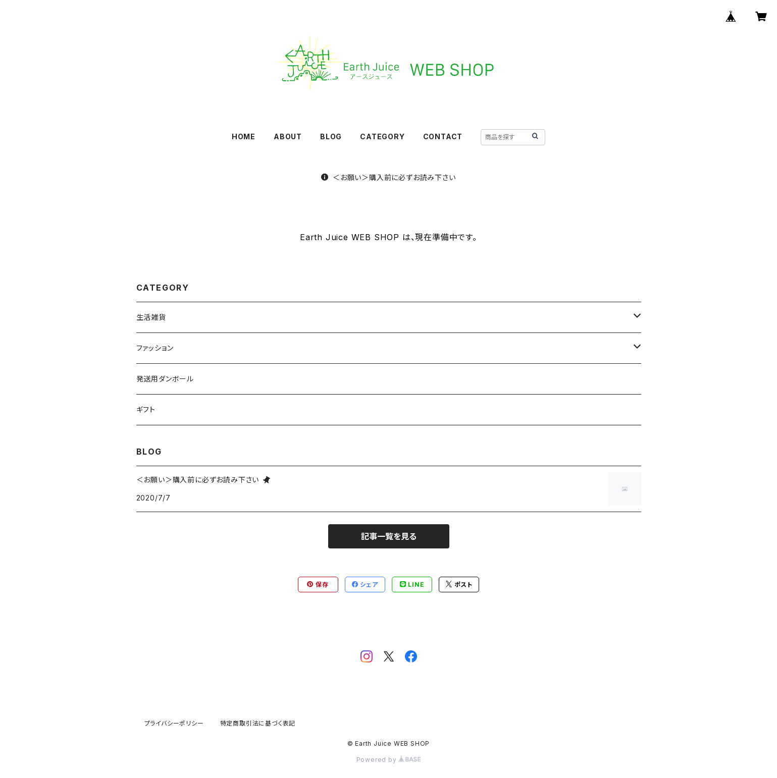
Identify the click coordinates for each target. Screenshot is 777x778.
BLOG (331, 136)
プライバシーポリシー (174, 723)
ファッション (155, 348)
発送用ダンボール (165, 378)
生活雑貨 (151, 317)
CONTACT (443, 136)
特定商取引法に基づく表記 (258, 723)
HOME (243, 136)
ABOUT (288, 136)
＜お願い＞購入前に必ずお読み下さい (388, 177)
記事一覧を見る (389, 536)
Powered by (388, 759)
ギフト (146, 409)
